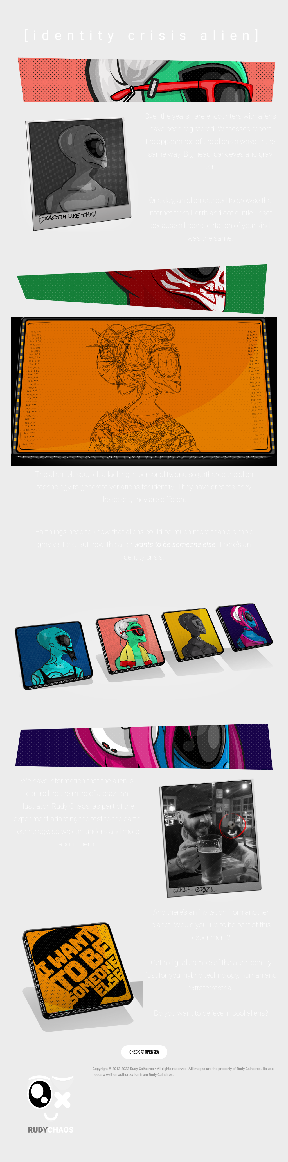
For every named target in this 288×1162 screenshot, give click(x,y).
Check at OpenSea (144, 1052)
